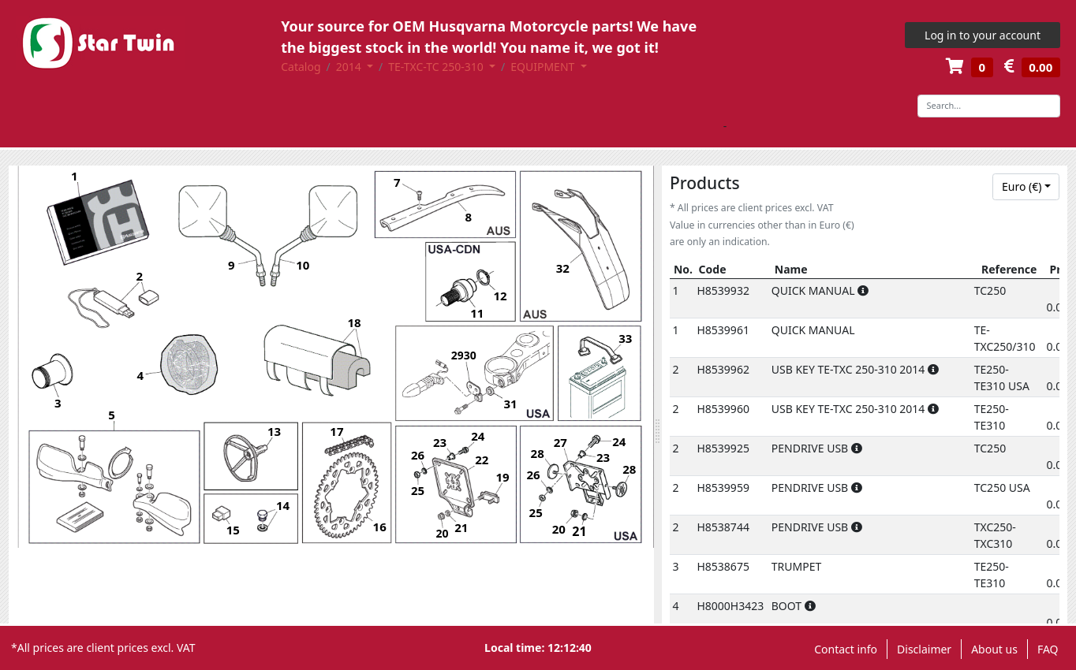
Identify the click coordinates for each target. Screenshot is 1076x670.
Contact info (845, 649)
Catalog (300, 66)
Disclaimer (924, 649)
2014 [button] (350, 66)
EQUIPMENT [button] (543, 66)
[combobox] (1025, 186)
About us (994, 649)
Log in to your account (983, 35)
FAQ (1048, 649)
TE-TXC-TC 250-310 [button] (437, 66)
